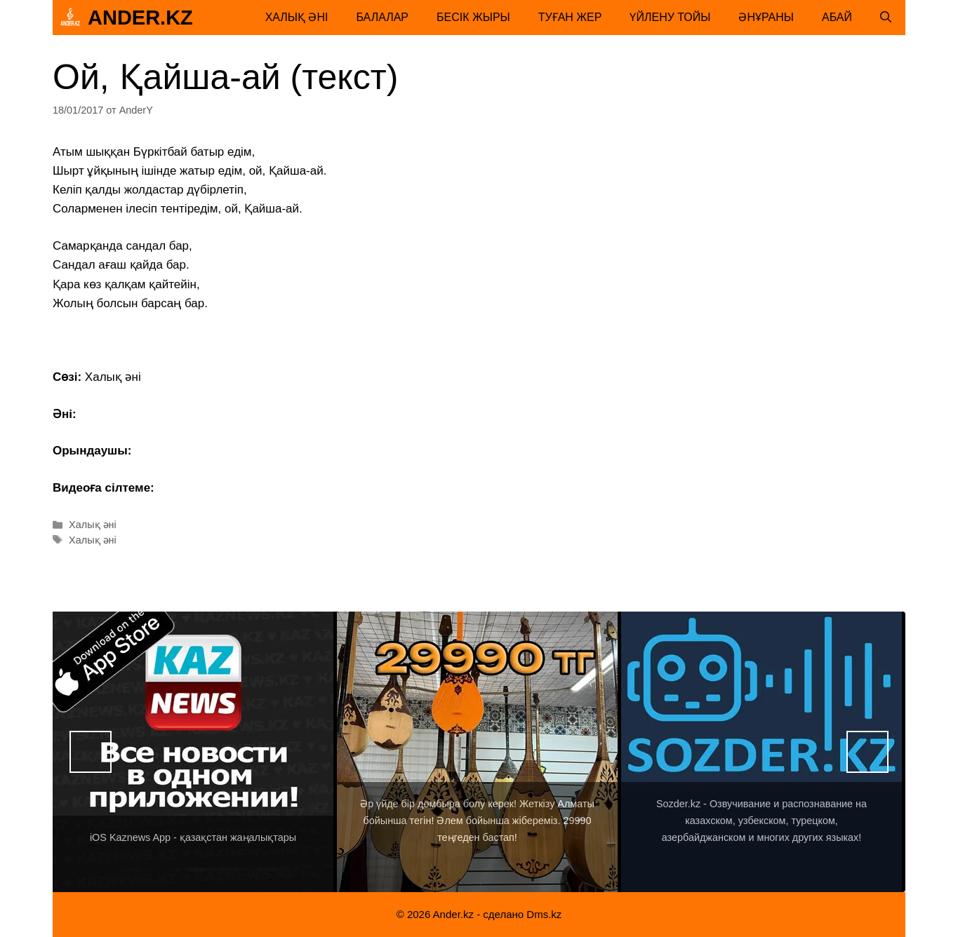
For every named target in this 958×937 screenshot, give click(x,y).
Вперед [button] (867, 752)
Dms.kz (543, 914)
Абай (837, 17)
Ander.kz (140, 17)
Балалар (382, 17)
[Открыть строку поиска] (885, 17)
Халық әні (296, 17)
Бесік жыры (473, 17)
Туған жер (570, 17)
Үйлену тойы (670, 17)
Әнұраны (766, 17)
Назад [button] (90, 752)
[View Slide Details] (193, 752)
